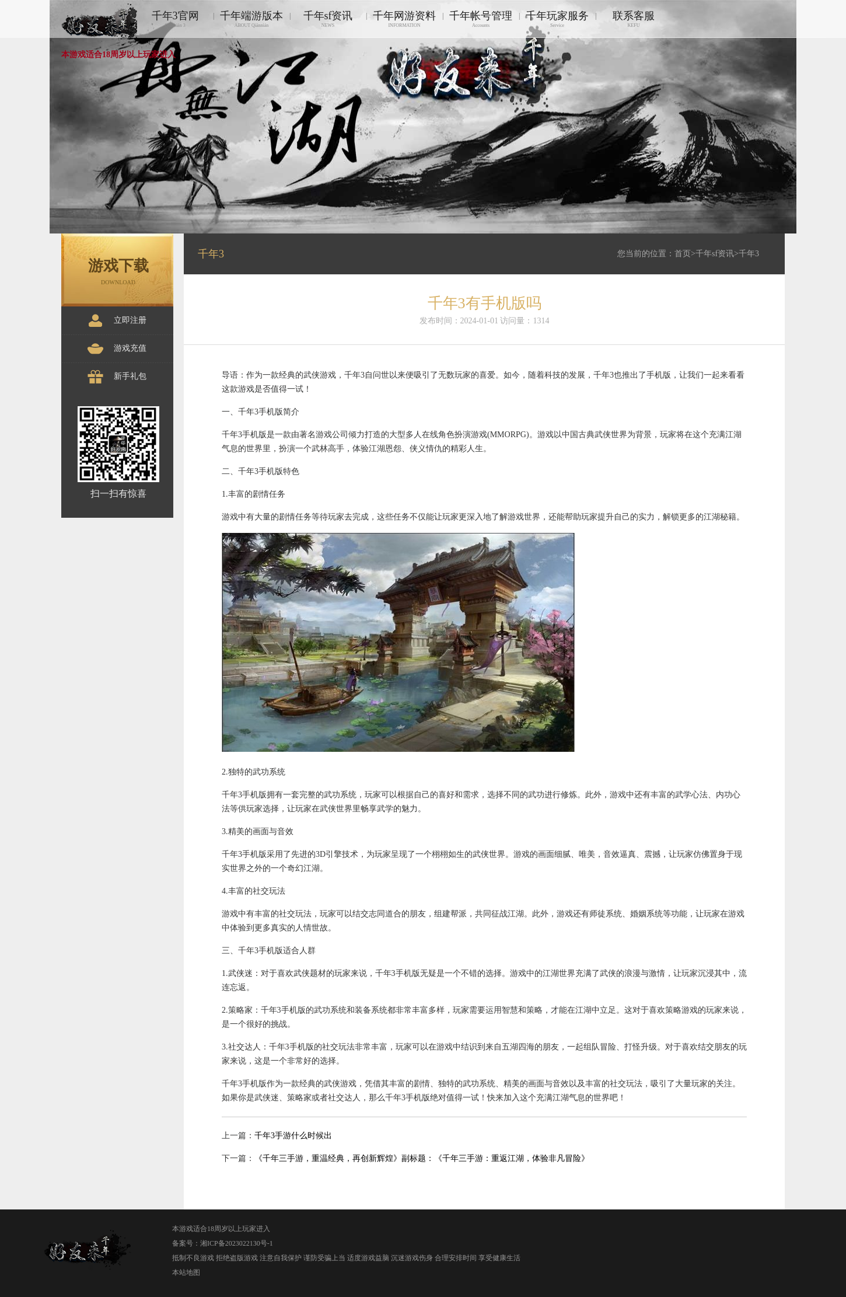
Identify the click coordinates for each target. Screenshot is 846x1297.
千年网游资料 (404, 19)
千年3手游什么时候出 (293, 1135)
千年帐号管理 (481, 19)
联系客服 (634, 19)
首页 (682, 253)
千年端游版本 (251, 19)
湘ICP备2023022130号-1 (236, 1243)
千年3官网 (175, 19)
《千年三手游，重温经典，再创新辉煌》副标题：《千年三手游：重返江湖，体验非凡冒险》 (421, 1158)
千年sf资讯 (328, 19)
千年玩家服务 (557, 19)
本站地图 (186, 1272)
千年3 (749, 253)
